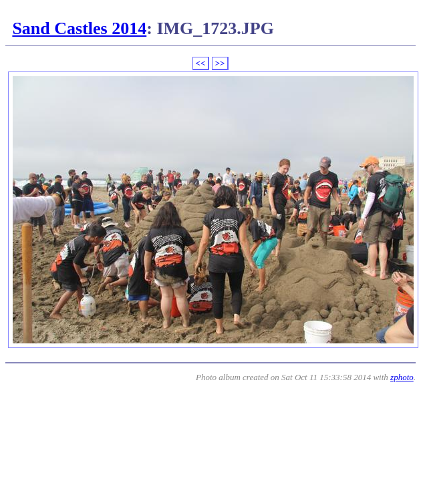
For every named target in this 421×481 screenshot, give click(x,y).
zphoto (402, 377)
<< (201, 63)
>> (220, 63)
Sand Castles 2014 (79, 28)
